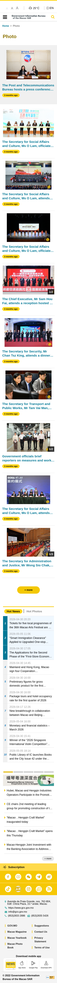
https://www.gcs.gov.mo (21, 908)
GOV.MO (12, 925)
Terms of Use (42, 947)
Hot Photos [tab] (34, 611)
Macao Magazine (17, 931)
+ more (48, 858)
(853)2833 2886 (16, 916)
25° (36, 8)
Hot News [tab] (13, 611)
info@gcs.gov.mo (17, 912)
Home (5, 26)
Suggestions (41, 925)
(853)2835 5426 (39, 916)
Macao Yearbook (17, 938)
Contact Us (40, 931)
